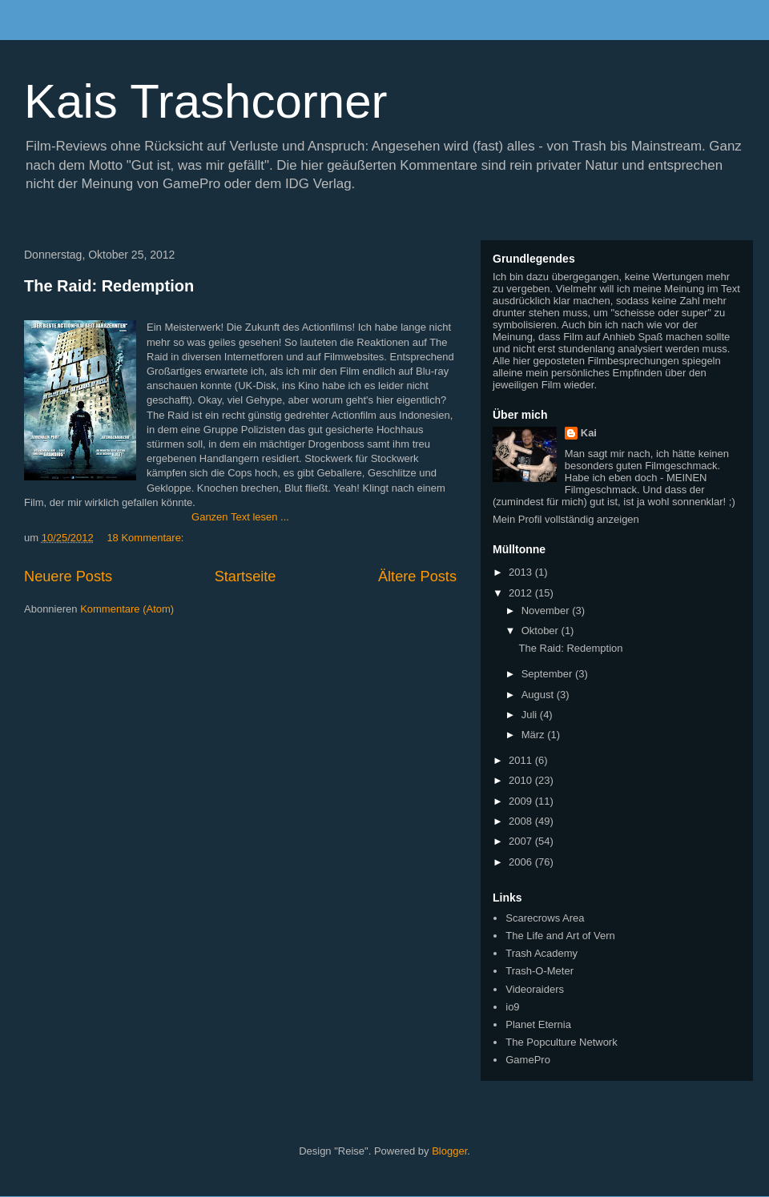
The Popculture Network (561, 1042)
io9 (512, 1007)
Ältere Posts (417, 576)
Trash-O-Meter (539, 971)
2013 (522, 572)
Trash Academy (541, 953)
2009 (522, 801)
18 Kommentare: (145, 538)
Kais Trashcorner (206, 101)
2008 (522, 821)
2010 (522, 780)
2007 (522, 841)
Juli (530, 715)
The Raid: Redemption (109, 286)
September (548, 674)
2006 (522, 862)
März (534, 735)
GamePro (527, 1060)
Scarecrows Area (544, 918)
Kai (589, 433)
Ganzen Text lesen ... (240, 517)
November (547, 611)
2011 (522, 760)
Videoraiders (534, 989)
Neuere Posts (68, 576)
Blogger (449, 1151)
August (539, 695)
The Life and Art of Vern (560, 936)
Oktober (541, 631)
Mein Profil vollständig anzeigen (566, 519)
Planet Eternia (538, 1024)
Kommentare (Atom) (127, 609)
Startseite (245, 576)
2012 (522, 593)
